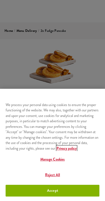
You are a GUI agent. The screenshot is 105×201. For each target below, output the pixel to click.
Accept (52, 190)
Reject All (52, 175)
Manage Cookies (52, 159)
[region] (52, 145)
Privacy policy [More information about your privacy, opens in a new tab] (67, 148)
